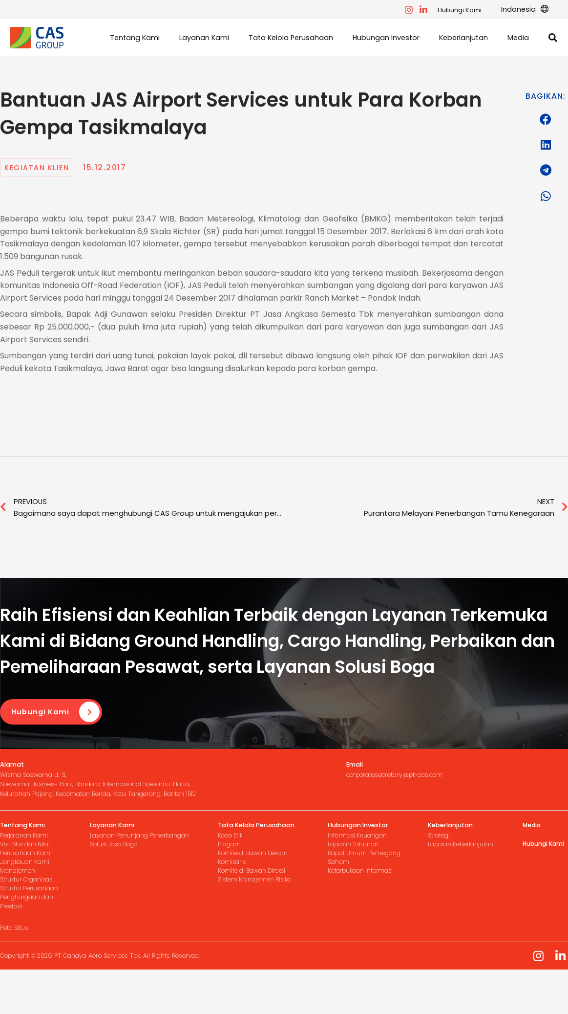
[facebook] (414, 9)
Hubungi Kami (465, 10)
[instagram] (429, 9)
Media (532, 860)
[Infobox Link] (111, 815)
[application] (545, 9)
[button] (553, 56)
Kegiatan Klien (39, 201)
